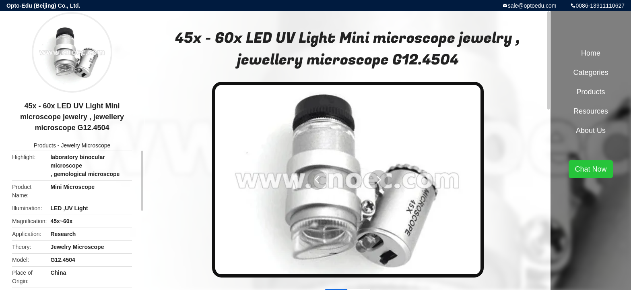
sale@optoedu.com (532, 5)
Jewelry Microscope (85, 145)
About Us (591, 130)
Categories (590, 72)
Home (590, 53)
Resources (590, 111)
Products (45, 145)
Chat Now (590, 169)
